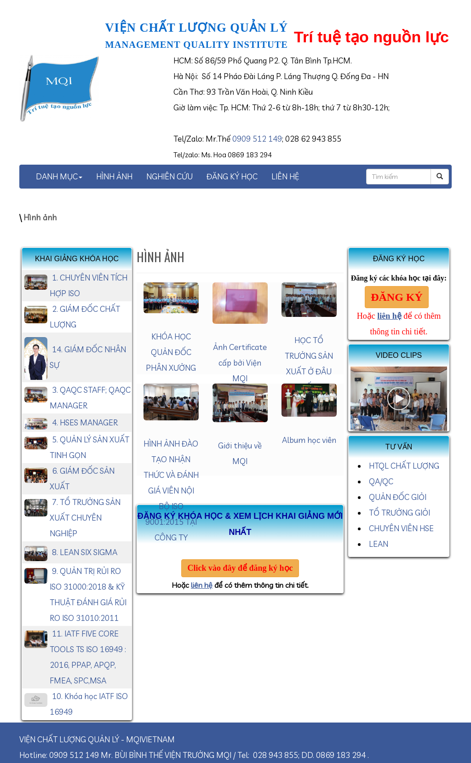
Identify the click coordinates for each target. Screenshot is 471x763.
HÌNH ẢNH (114, 176)
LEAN (378, 544)
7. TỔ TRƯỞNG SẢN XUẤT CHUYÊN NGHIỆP (85, 517)
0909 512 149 (257, 138)
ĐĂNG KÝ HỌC (232, 176)
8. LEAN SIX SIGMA (84, 552)
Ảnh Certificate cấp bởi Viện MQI (240, 362)
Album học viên (309, 440)
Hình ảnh (40, 217)
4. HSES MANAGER (85, 422)
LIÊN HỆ (285, 176)
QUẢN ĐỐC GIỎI (397, 497)
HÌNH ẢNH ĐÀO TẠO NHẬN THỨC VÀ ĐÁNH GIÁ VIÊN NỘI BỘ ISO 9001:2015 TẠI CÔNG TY (171, 490)
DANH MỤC (59, 176)
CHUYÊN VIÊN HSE (401, 528)
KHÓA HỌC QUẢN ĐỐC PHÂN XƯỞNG (171, 352)
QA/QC (381, 481)
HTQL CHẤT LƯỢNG (404, 465)
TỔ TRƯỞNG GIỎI (399, 512)
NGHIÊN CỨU (169, 176)
